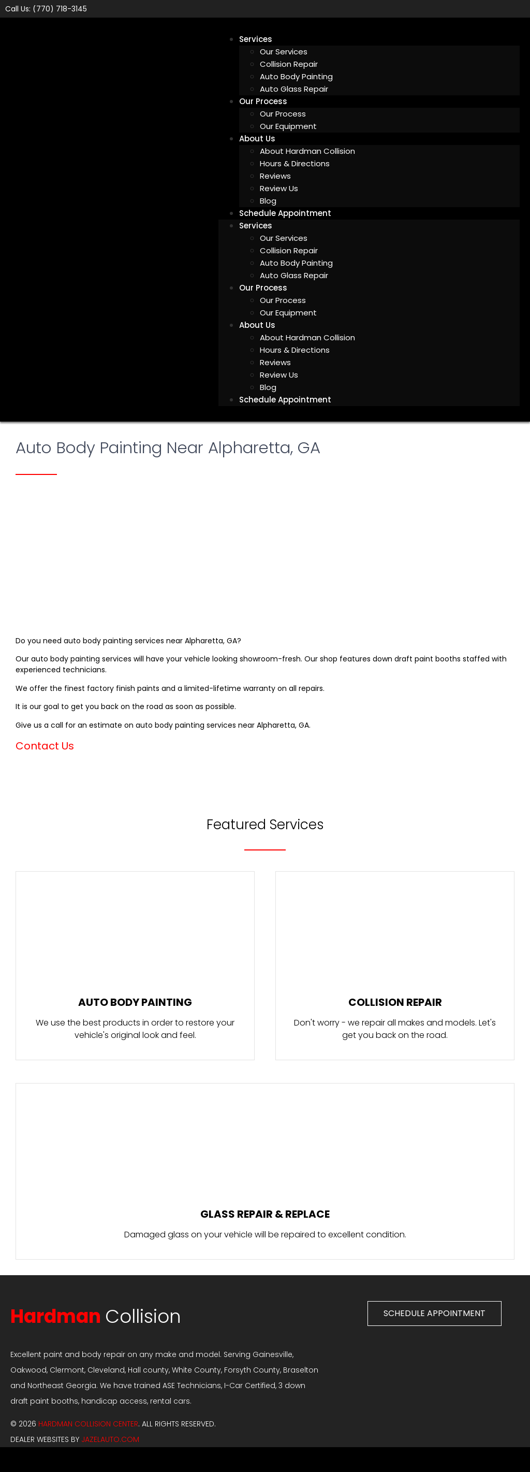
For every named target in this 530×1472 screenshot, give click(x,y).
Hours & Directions (295, 163)
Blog (268, 387)
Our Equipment (288, 126)
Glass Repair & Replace (265, 1214)
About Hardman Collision (307, 151)
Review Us (279, 188)
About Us (257, 138)
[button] (434, 1313)
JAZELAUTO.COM (110, 1439)
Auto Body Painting (296, 76)
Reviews (275, 175)
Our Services (283, 51)
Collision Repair (289, 64)
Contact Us (45, 746)
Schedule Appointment (285, 213)
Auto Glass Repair (294, 88)
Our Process (263, 101)
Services (255, 39)
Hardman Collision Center (88, 1424)
